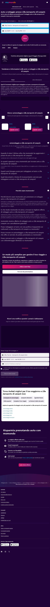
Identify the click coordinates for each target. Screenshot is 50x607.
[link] (14, 129)
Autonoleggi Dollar (8, 410)
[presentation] (33, 60)
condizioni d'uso (18, 377)
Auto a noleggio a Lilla (42, 482)
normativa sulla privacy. (28, 377)
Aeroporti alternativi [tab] (26, 397)
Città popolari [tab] (7, 401)
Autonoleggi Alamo (8, 408)
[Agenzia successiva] (46, 117)
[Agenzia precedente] (3, 117)
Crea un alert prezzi (27, 457)
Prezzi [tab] (12, 79)
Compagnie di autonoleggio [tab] (11, 397)
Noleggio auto (4, 482)
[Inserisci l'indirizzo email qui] (26, 364)
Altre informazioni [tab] (37, 79)
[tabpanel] (25, 93)
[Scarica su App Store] (14, 544)
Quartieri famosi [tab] (38, 397)
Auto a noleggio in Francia (15, 482)
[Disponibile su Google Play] (24, 60)
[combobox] (8, 21)
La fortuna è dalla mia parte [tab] (36, 401)
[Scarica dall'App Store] (33, 60)
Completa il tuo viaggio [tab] (20, 401)
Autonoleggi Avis (7, 415)
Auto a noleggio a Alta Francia (29, 482)
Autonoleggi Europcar (8, 417)
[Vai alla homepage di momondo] (10, 2)
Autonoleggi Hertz (7, 413)
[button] (2, 2)
